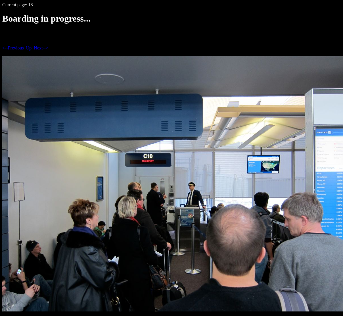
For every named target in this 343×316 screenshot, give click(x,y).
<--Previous (13, 47)
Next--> (41, 47)
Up (29, 47)
